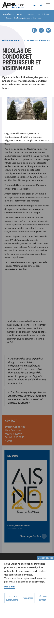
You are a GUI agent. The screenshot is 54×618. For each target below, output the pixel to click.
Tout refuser (42, 597)
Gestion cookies (45, 557)
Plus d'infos (9, 586)
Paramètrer (28, 598)
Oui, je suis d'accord (12, 597)
